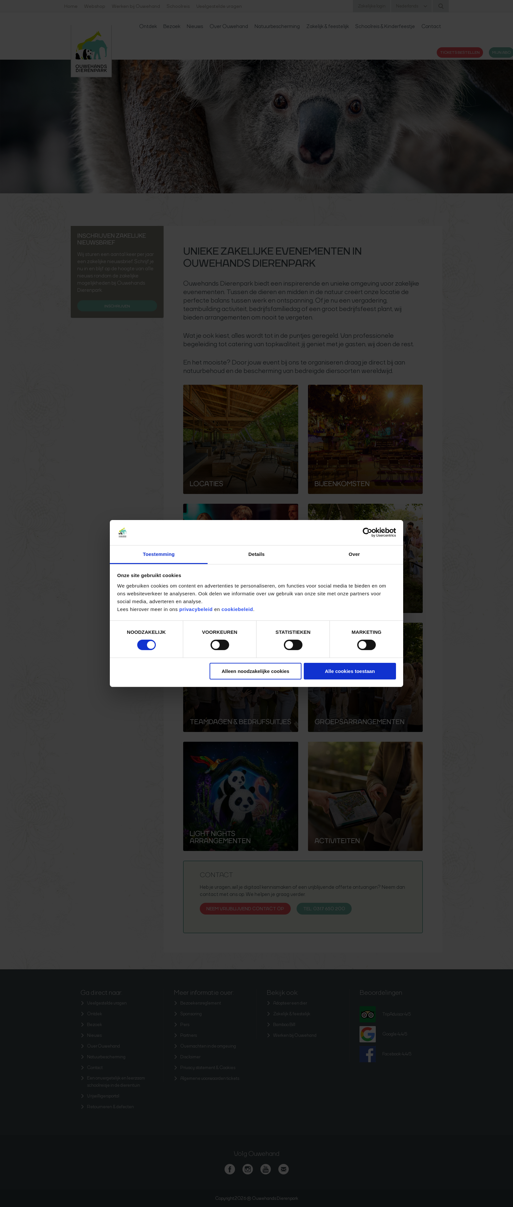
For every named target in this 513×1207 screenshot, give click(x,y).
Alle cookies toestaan (350, 671)
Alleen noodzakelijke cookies (255, 671)
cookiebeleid (237, 609)
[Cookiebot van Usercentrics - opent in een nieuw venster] (367, 532)
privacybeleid (196, 609)
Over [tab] (354, 554)
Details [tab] (256, 554)
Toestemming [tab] (159, 554)
